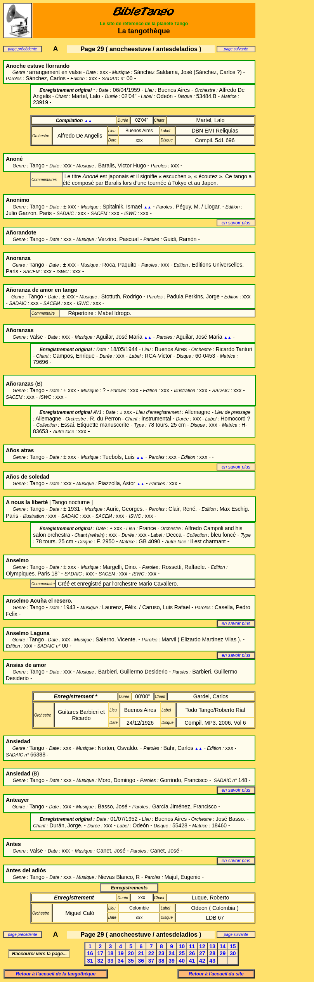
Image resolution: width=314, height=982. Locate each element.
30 (233, 953)
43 (212, 961)
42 (202, 961)
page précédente (22, 49)
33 (111, 961)
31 (90, 961)
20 (131, 953)
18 (111, 953)
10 (182, 946)
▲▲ (88, 121)
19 (121, 953)
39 (171, 961)
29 (223, 953)
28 (212, 953)
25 (182, 953)
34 (121, 961)
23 (161, 953)
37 (151, 961)
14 (223, 946)
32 (100, 961)
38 (161, 961)
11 (192, 946)
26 (192, 953)
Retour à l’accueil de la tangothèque (55, 974)
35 (131, 961)
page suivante (236, 49)
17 (100, 953)
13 (212, 946)
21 (141, 953)
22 (151, 953)
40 (182, 961)
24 (171, 953)
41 (192, 961)
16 (90, 953)
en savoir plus (236, 223)
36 (141, 961)
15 (233, 946)
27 (202, 953)
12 (202, 946)
